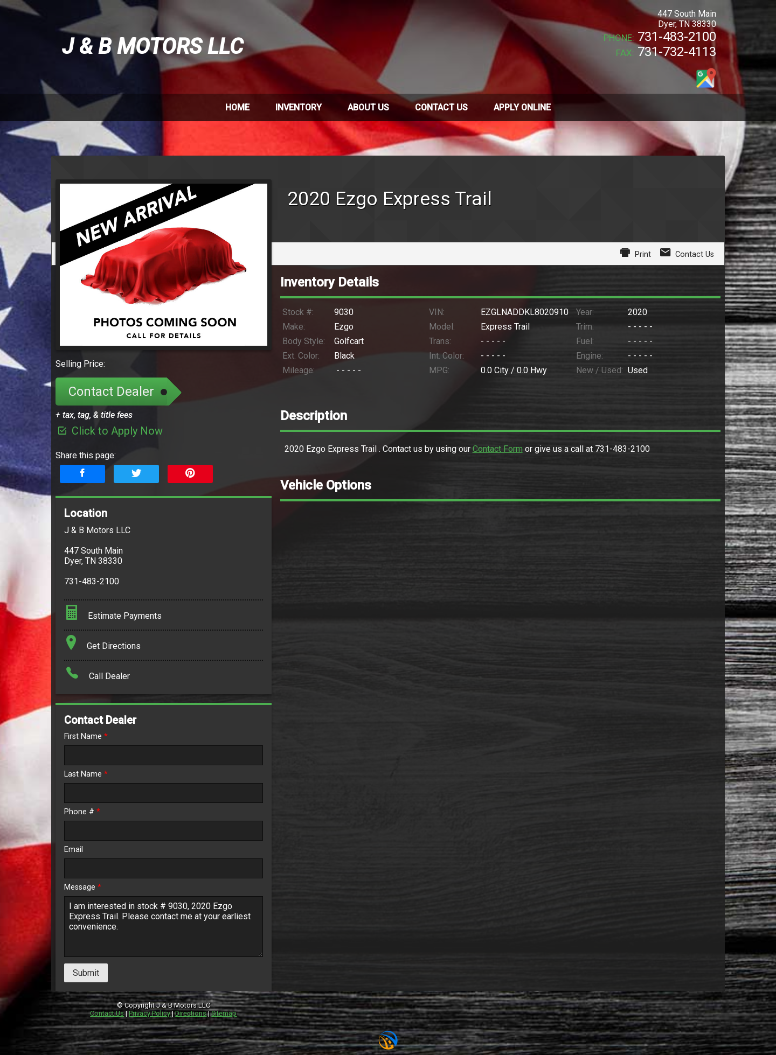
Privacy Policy (149, 1013)
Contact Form (498, 449)
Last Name (86, 774)
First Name (86, 736)
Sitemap (224, 1013)
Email (73, 849)
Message (82, 887)
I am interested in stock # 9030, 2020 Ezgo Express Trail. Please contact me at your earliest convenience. (163, 926)
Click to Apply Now (109, 430)
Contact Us (107, 1013)
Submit (86, 973)
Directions (190, 1013)
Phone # (82, 811)
